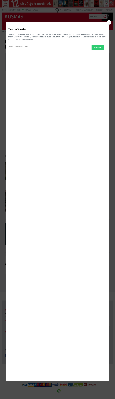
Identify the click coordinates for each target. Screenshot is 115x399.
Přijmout (97, 212)
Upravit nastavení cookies (18, 211)
